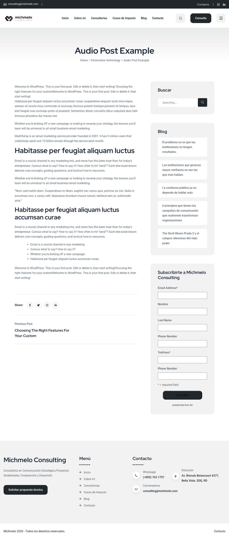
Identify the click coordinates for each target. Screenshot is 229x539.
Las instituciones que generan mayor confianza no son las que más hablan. (181, 169)
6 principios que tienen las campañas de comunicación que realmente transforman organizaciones (180, 213)
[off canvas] (220, 19)
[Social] (218, 4)
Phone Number (167, 336)
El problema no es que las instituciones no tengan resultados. (178, 147)
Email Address (168, 288)
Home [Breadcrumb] (84, 60)
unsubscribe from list (182, 405)
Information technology (105, 60)
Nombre (163, 304)
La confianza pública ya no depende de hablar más (179, 190)
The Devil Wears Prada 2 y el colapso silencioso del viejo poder (180, 238)
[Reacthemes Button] (200, 18)
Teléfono (164, 352)
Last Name (165, 320)
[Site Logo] (19, 18)
